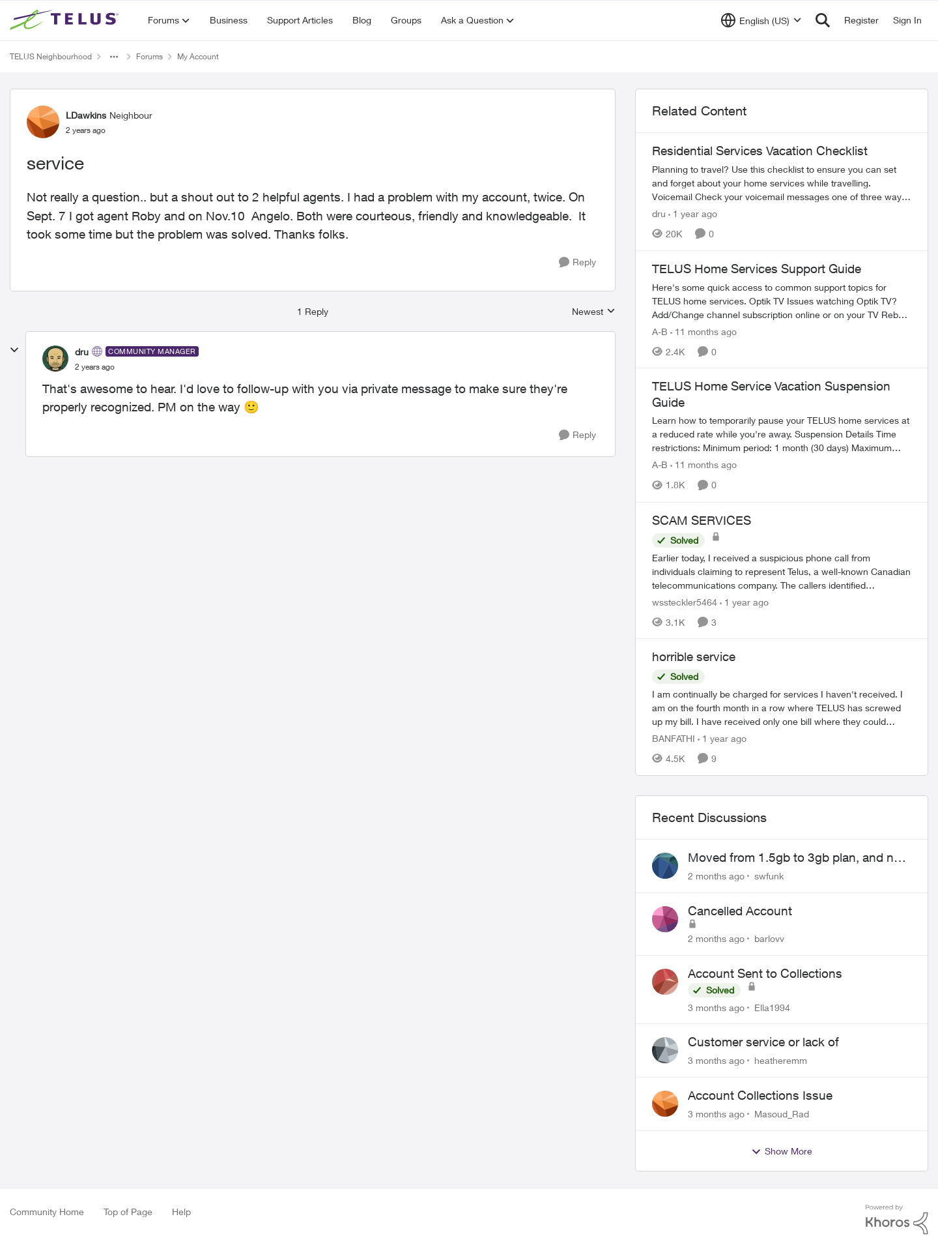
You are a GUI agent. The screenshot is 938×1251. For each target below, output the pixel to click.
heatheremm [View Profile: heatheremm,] (780, 1060)
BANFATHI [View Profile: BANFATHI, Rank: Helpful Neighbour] (673, 738)
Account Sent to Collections (765, 973)
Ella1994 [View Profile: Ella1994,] (772, 1006)
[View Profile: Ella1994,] (665, 982)
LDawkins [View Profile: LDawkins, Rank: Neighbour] (86, 115)
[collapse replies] (14, 350)
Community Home (47, 1211)
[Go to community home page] (66, 20)
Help (181, 1211)
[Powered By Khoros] (897, 1220)
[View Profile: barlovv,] (665, 919)
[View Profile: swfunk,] (665, 866)
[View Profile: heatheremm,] (665, 1050)
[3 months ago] (716, 1007)
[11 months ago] (703, 331)
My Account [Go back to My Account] (198, 56)
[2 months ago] (716, 876)
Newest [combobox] (594, 312)
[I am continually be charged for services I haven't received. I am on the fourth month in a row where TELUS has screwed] (781, 707)
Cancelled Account (740, 911)
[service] (95, 367)
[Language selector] (761, 20)
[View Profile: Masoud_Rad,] (665, 1104)
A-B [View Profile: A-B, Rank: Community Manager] (660, 330)
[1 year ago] (692, 213)
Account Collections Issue (760, 1095)
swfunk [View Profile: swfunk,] (769, 875)
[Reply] (577, 262)
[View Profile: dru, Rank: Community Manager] (55, 359)
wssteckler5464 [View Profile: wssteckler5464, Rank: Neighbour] (684, 601)
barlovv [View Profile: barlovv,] (769, 938)
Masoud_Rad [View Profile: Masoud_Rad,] (781, 1113)
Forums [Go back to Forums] (149, 56)
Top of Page (128, 1211)
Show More (781, 1151)
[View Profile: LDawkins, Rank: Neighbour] (43, 122)
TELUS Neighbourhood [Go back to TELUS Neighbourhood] (51, 56)
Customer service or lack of (763, 1042)
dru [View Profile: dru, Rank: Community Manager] (82, 351)
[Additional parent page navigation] (114, 57)
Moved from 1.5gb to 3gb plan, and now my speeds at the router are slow (799, 858)
